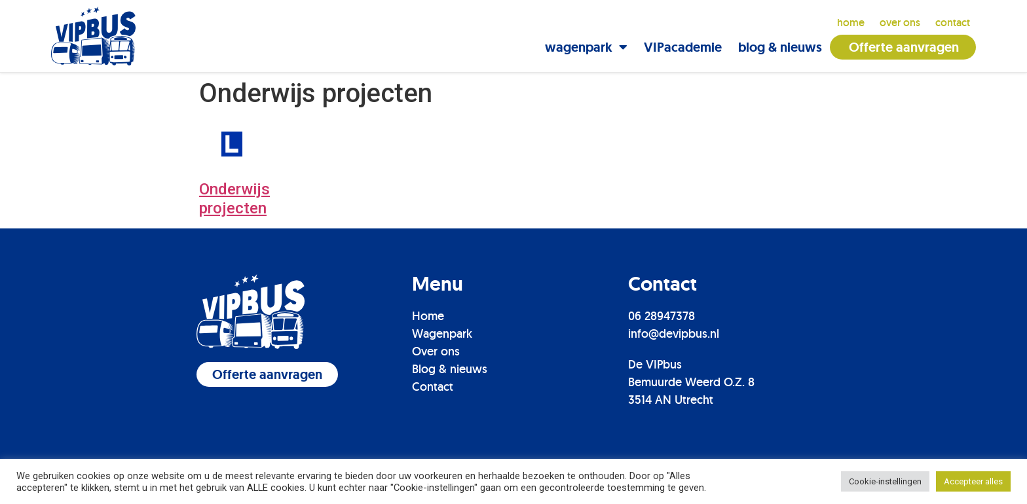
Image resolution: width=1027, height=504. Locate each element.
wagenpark (586, 47)
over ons (900, 22)
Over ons (436, 350)
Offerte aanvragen (904, 47)
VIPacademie (683, 47)
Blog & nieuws (449, 368)
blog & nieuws (780, 47)
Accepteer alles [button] (973, 481)
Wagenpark (442, 332)
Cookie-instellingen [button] (885, 481)
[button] (267, 373)
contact (952, 22)
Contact (432, 385)
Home (851, 22)
